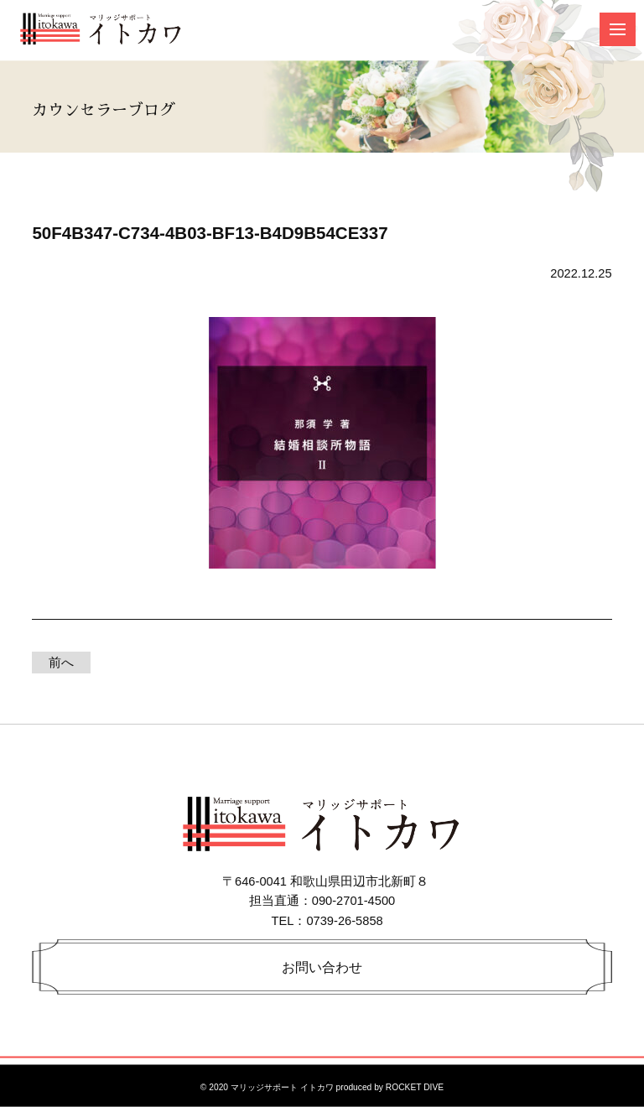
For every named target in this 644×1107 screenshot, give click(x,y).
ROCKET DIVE (415, 1087)
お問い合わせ (322, 966)
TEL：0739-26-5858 (327, 921)
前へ (61, 662)
